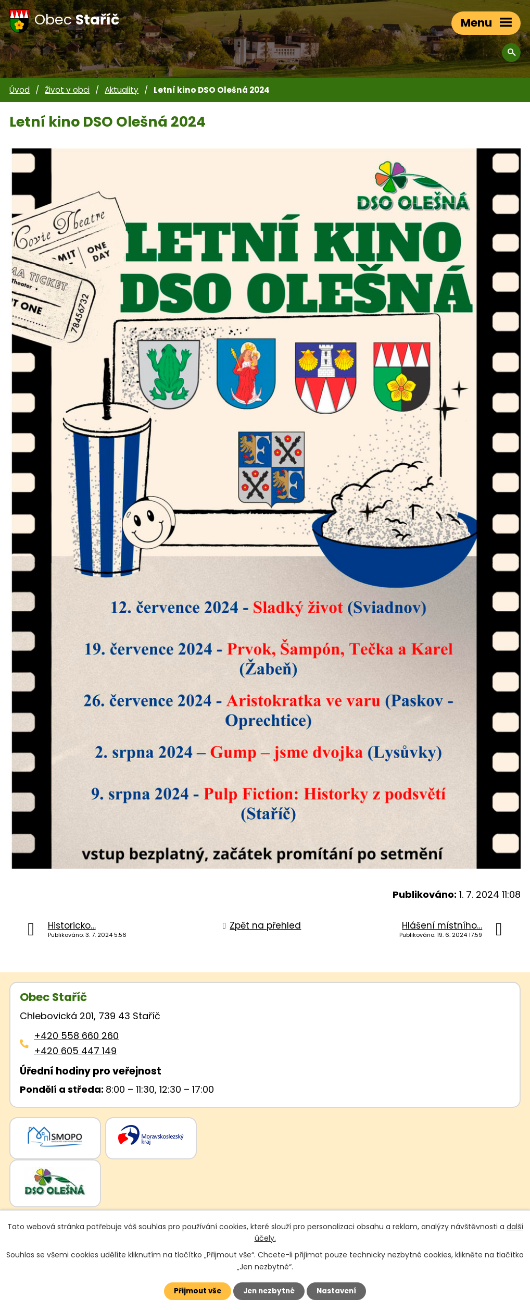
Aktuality (121, 89)
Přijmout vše (193, 1291)
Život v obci (67, 89)
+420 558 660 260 (76, 1035)
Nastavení (341, 1291)
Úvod (19, 89)
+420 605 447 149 (75, 1050)
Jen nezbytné (269, 1291)
